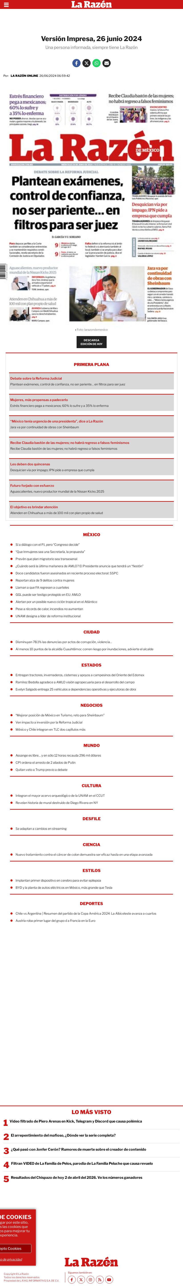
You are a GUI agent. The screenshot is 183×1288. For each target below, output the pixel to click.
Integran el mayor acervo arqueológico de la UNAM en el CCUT (60, 795)
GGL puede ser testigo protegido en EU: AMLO (48, 594)
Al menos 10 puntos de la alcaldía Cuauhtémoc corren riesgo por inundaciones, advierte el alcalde (84, 649)
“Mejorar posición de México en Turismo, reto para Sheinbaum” (60, 715)
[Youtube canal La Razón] (109, 1280)
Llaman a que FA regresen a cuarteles (42, 587)
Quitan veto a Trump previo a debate (41, 770)
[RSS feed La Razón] (100, 1280)
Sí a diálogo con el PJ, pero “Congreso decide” (47, 544)
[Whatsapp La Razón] (96, 63)
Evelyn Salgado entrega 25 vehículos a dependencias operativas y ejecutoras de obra (76, 689)
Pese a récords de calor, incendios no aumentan (49, 609)
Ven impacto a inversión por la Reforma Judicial (49, 722)
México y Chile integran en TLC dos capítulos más (50, 729)
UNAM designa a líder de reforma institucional (48, 616)
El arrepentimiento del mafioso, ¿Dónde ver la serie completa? (63, 1135)
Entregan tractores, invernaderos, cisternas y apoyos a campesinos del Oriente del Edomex (80, 675)
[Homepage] (91, 4)
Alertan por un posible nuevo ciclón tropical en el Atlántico (56, 602)
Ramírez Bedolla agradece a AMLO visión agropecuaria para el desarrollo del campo (75, 682)
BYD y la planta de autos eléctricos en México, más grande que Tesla (64, 887)
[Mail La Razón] (106, 63)
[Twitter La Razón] (86, 63)
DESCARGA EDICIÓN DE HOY (92, 342)
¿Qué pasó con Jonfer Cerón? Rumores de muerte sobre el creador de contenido (78, 1149)
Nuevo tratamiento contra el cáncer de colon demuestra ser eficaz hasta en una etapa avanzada (84, 854)
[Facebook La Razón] (76, 63)
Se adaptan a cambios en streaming (41, 828)
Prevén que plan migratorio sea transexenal (46, 559)
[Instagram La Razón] (90, 1280)
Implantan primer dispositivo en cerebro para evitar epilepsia (58, 880)
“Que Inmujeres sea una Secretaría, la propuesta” (50, 552)
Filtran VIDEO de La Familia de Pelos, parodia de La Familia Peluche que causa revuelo (82, 1163)
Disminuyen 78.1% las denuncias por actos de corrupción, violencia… (64, 642)
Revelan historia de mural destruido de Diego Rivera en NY (57, 803)
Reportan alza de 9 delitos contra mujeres (45, 580)
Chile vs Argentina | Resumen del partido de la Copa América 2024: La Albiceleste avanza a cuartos (86, 913)
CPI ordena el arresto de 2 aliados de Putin (45, 762)
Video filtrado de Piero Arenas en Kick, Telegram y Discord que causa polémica (76, 1121)
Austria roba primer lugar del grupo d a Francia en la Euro (55, 920)
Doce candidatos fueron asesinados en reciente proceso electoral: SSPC (67, 573)
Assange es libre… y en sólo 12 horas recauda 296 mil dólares (58, 755)
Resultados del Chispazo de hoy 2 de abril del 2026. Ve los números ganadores (76, 1177)
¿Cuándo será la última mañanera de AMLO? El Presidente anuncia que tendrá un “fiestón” (79, 566)
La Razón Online (24, 75)
